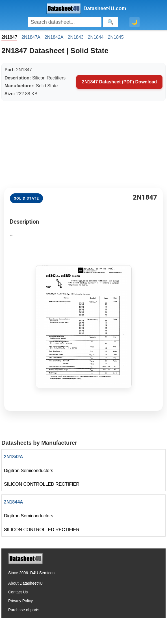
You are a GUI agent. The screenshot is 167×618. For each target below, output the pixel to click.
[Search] (64, 22)
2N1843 (75, 37)
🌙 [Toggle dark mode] (134, 22)
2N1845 (116, 37)
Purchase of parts (23, 610)
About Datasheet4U (25, 583)
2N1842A (54, 37)
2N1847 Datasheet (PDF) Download (119, 81)
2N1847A (30, 37)
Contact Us (18, 592)
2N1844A (13, 502)
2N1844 (96, 37)
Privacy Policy (20, 600)
